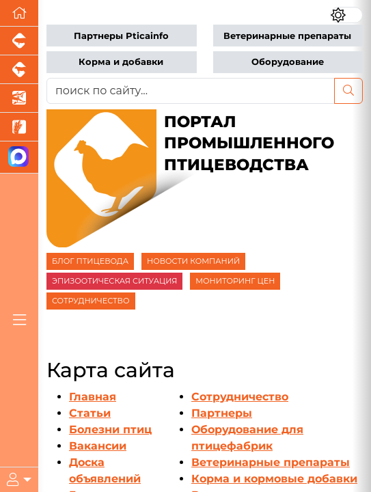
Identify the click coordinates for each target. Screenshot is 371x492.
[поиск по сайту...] (190, 91)
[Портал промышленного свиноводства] (19, 41)
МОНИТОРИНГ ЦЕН (235, 281)
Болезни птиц (110, 429)
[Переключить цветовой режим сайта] (346, 15)
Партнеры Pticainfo (121, 36)
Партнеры (221, 413)
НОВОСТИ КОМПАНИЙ (193, 261)
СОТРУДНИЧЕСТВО (91, 300)
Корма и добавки (121, 62)
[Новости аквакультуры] (19, 98)
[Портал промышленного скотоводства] (19, 69)
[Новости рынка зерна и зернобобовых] (19, 127)
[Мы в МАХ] (19, 157)
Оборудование (287, 62)
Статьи (90, 413)
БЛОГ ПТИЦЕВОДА (90, 261)
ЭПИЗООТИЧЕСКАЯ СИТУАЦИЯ (114, 281)
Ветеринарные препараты (287, 36)
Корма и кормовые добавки (274, 478)
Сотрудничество (239, 396)
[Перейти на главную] (19, 13)
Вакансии (97, 445)
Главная (92, 396)
